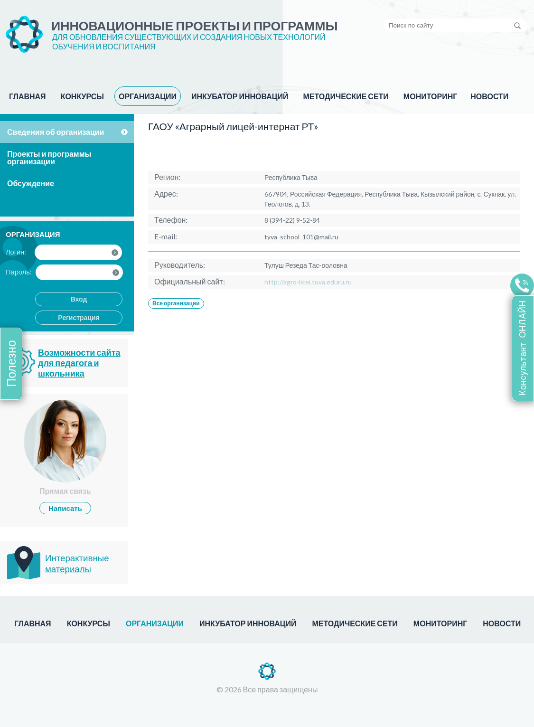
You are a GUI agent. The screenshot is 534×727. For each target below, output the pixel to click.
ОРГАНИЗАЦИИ (148, 96)
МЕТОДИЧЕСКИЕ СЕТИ (345, 96)
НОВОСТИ (489, 96)
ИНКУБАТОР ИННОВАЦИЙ (239, 96)
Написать (65, 508)
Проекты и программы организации (49, 157)
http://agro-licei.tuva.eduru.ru (308, 282)
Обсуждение (30, 183)
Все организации (176, 303)
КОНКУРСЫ (82, 96)
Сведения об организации (55, 131)
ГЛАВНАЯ (27, 96)
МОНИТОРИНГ (430, 96)
